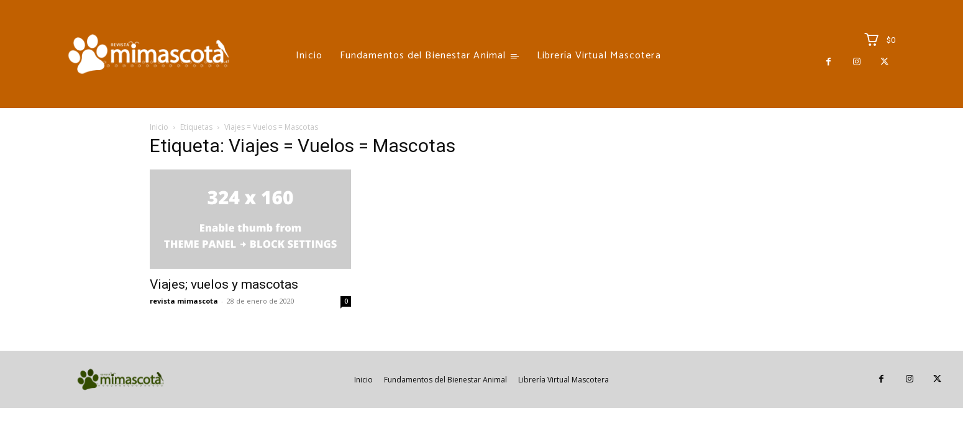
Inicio (159, 127)
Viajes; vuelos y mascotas (224, 284)
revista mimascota (184, 300)
